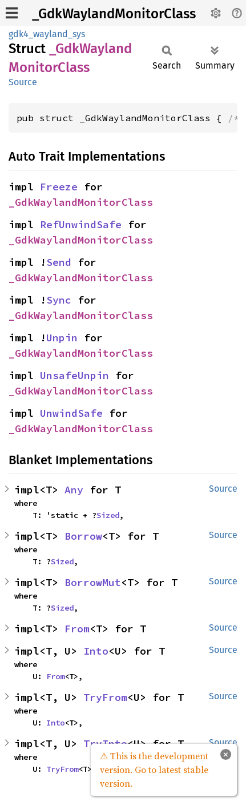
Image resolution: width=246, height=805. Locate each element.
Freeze (59, 186)
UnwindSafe (71, 413)
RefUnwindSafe (81, 224)
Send (58, 262)
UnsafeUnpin (74, 375)
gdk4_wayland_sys (47, 34)
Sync (58, 299)
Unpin (62, 337)
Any (73, 489)
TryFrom (105, 697)
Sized (107, 515)
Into (95, 650)
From (77, 628)
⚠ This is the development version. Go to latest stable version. (154, 770)
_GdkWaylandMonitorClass (114, 14)
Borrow (83, 536)
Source (23, 82)
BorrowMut (92, 582)
